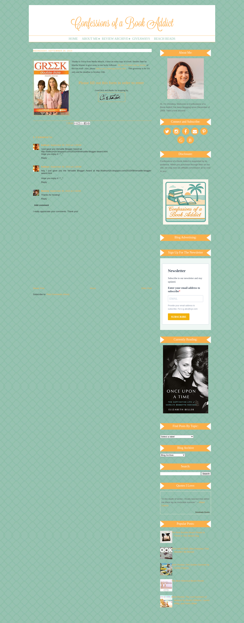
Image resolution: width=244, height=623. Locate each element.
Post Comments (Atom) (58, 294)
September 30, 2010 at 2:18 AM (65, 191)
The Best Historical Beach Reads (187, 581)
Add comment (41, 205)
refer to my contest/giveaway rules (111, 68)
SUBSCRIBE (178, 316)
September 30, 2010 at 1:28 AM (65, 145)
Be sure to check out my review (132, 65)
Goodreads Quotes (202, 512)
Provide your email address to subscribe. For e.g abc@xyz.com (183, 307)
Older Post (146, 288)
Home (73, 38)
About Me (90, 38)
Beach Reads (164, 38)
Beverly (45, 191)
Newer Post (38, 288)
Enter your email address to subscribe (184, 289)
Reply (44, 158)
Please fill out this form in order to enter (111, 83)
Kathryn (45, 145)
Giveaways (141, 38)
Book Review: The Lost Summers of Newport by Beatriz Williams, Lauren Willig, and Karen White (190, 600)
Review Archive (115, 38)
